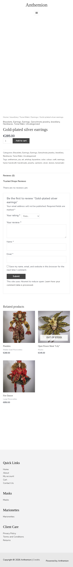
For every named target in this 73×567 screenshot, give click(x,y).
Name (10, 259)
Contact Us (8, 483)
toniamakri (59, 181)
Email (10, 272)
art (23, 177)
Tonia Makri (25, 135)
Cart (5, 479)
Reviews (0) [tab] (8, 193)
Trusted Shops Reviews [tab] (14, 199)
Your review (14, 240)
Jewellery (14, 135)
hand (5, 181)
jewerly (31, 181)
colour (49, 177)
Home (5, 135)
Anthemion (36, 5)
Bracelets (7, 139)
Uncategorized (33, 141)
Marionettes (8, 516)
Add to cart (21, 158)
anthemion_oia (14, 177)
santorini (38, 181)
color (43, 177)
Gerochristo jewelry (40, 139)
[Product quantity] (7, 159)
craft (54, 177)
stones (51, 181)
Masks (6, 499)
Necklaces (8, 141)
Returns (7, 540)
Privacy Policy (9, 533)
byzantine (36, 177)
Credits (36, 559)
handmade (22, 181)
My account (8, 476)
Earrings (34, 135)
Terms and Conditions (13, 536)
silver (45, 181)
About (6, 472)
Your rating (13, 233)
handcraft (12, 181)
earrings (60, 177)
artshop (28, 177)
